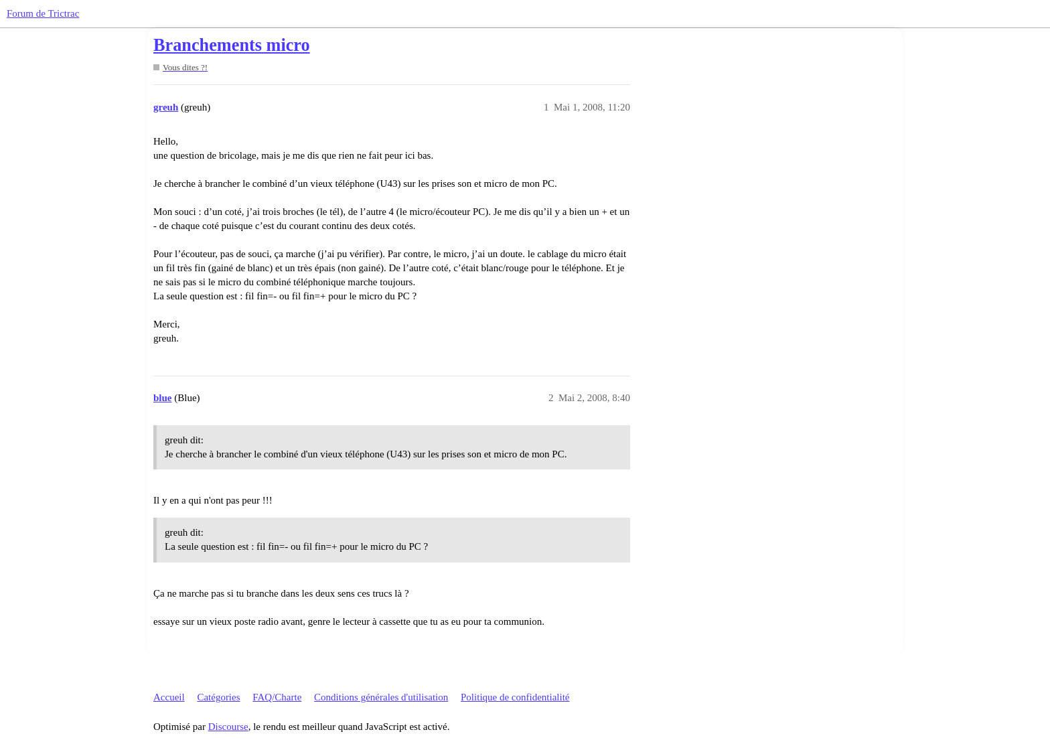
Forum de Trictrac (43, 13)
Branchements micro (231, 45)
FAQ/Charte (276, 697)
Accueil (169, 697)
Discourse (228, 726)
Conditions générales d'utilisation (381, 697)
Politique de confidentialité (515, 697)
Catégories (218, 697)
